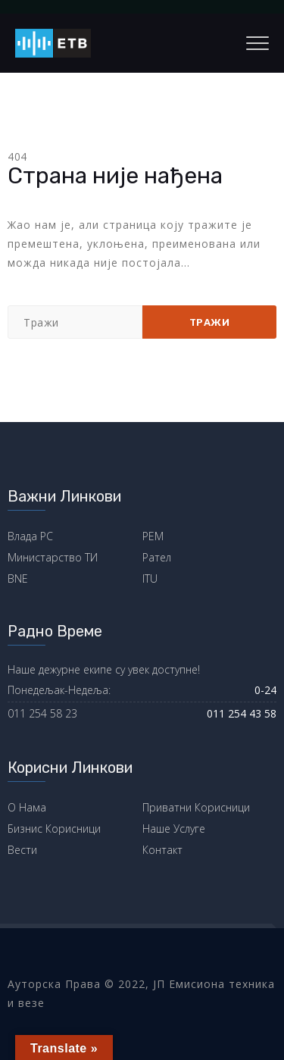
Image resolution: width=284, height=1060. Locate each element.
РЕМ (153, 536)
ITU (150, 578)
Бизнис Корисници (54, 828)
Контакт (162, 850)
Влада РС (30, 536)
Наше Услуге (173, 828)
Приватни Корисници (196, 807)
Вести (22, 850)
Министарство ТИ (53, 557)
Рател (156, 557)
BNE (18, 578)
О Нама (27, 807)
